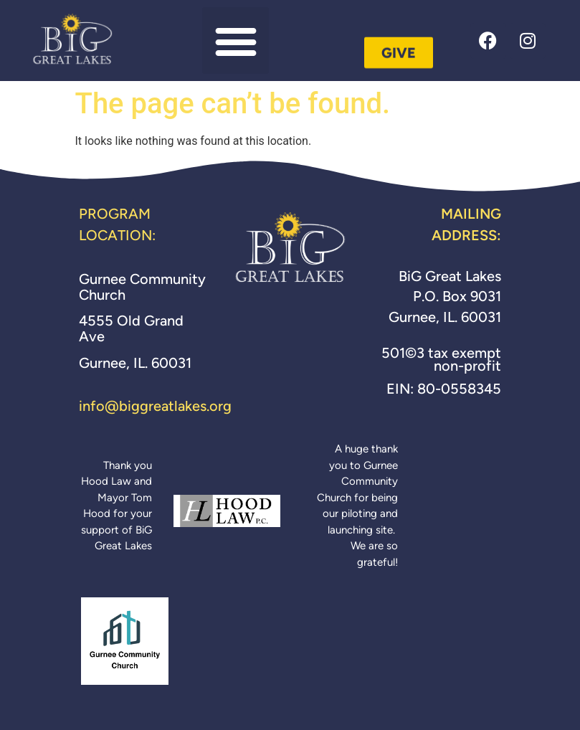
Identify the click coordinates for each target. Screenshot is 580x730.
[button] (235, 40)
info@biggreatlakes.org (155, 405)
